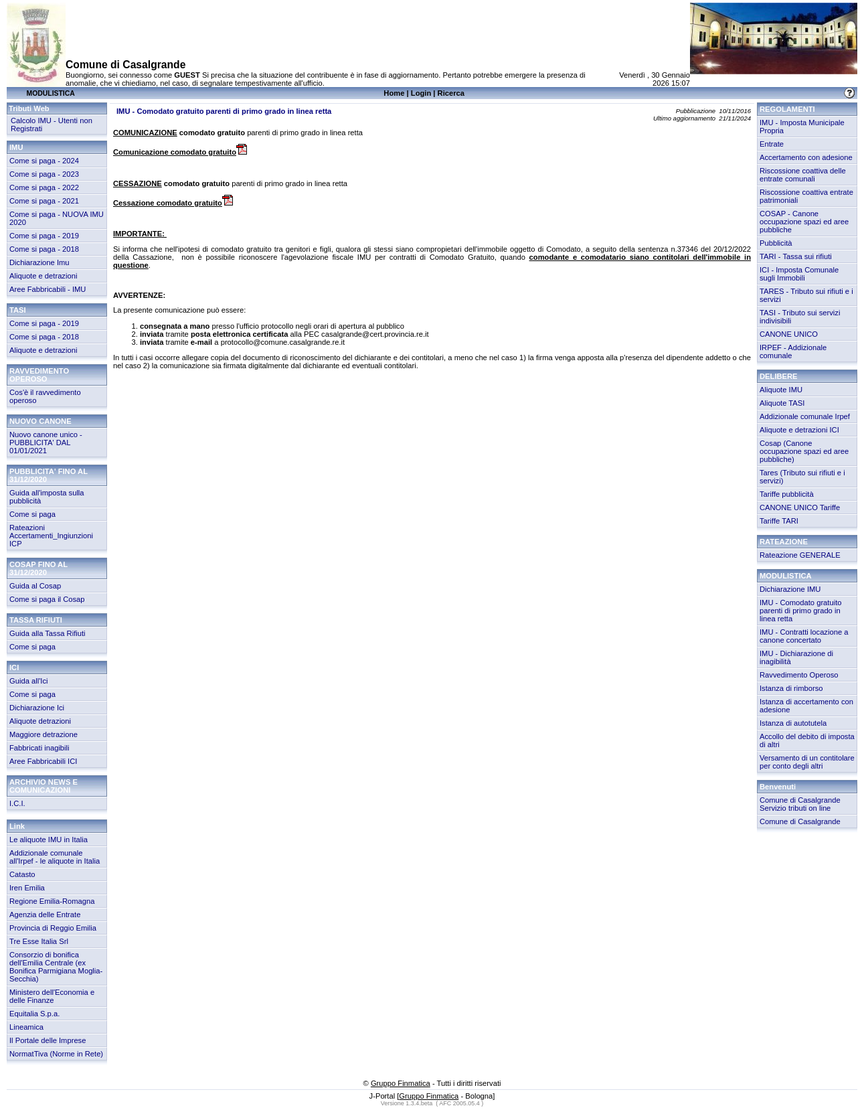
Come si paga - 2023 (44, 174)
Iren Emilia (27, 888)
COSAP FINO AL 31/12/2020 (38, 568)
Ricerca (451, 93)
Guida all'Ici (28, 681)
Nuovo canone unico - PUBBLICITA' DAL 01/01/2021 (45, 442)
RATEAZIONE (784, 542)
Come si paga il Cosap (47, 599)
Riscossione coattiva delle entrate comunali (803, 175)
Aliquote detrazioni (40, 721)
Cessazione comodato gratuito (173, 203)
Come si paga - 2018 (44, 249)
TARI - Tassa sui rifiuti (796, 256)
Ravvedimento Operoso (799, 675)
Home (393, 93)
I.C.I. (17, 803)
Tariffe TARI (779, 521)
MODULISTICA (786, 576)
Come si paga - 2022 (44, 187)
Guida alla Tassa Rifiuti (47, 633)
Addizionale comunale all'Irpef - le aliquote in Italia (54, 857)
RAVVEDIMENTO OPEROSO (39, 375)
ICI (14, 667)
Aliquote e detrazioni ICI (799, 430)
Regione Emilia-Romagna (51, 901)
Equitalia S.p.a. (34, 1014)
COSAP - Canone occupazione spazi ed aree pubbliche (804, 222)
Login (421, 93)
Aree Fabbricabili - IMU (47, 289)
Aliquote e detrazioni (43, 276)
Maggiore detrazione (43, 734)
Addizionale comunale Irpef (805, 416)
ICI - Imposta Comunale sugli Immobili (799, 274)
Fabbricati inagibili (39, 748)
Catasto (22, 874)
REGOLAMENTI (787, 109)
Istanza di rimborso (791, 688)
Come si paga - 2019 (44, 236)
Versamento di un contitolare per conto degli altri (807, 762)
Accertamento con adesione (806, 157)
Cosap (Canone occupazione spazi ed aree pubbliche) (804, 451)
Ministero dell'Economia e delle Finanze (51, 996)
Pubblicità (776, 243)
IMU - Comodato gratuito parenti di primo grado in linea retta (801, 611)
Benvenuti (778, 787)
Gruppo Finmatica (400, 1083)
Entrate (772, 144)
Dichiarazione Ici (36, 708)
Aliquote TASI (782, 403)
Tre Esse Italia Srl (38, 941)
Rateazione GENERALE (800, 555)
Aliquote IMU (781, 390)
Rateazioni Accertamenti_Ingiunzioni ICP (51, 536)
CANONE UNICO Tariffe (800, 507)
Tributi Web (29, 108)
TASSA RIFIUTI (35, 620)
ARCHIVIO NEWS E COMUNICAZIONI (43, 786)
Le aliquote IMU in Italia (48, 840)
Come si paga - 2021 (44, 201)
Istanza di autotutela (793, 723)
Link (17, 826)
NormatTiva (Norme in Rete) (56, 1054)
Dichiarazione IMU (790, 589)
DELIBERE (779, 376)
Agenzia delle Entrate (44, 914)
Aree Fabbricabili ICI (43, 761)
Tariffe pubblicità (787, 494)
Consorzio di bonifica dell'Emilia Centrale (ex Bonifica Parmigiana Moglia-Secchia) (55, 967)
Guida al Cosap (35, 586)
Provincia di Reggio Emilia (52, 928)
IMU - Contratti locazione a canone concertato (804, 636)
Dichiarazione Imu (39, 262)
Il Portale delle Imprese (47, 1040)
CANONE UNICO (789, 334)
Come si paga (32, 514)
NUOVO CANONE (40, 421)
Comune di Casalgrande (800, 821)
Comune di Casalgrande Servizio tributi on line (800, 804)
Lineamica (26, 1027)
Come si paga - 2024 (44, 161)
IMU (16, 147)
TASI (17, 310)
